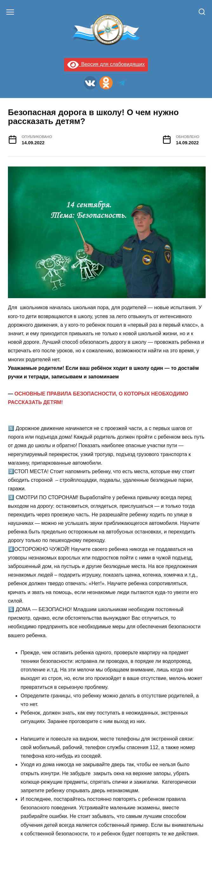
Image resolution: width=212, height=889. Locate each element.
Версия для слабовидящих (106, 64)
